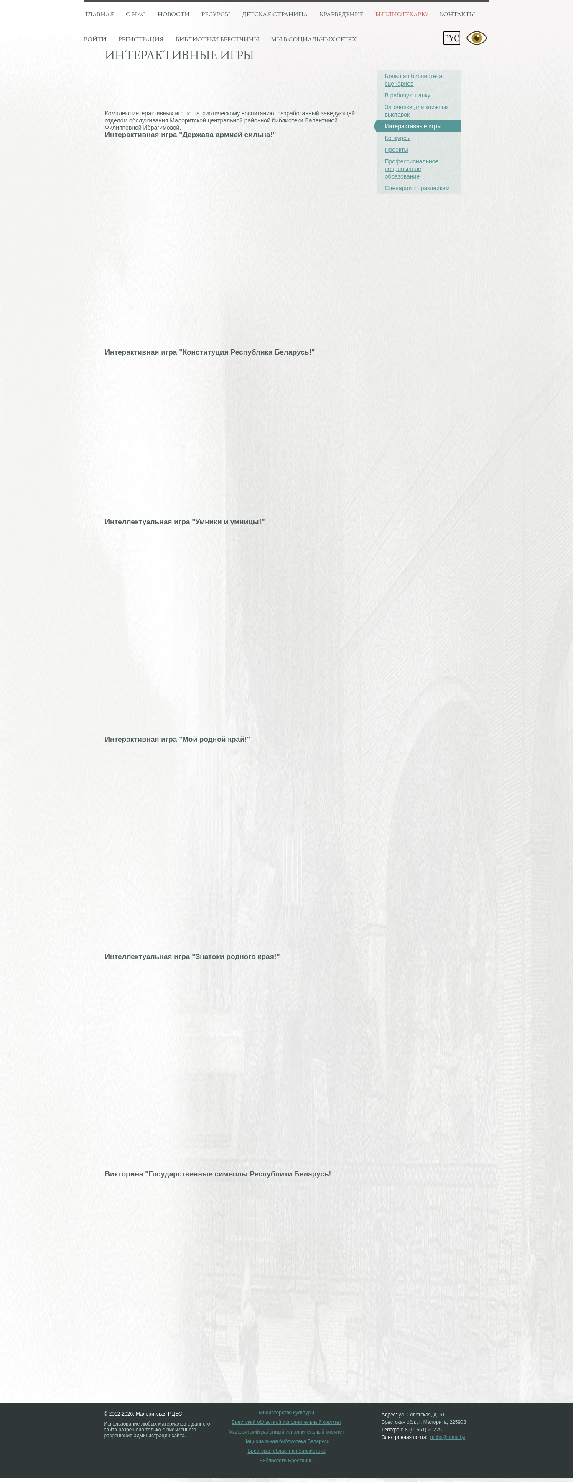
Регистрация (140, 39)
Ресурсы (215, 14)
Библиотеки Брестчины (286, 1461)
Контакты (457, 14)
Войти (95, 39)
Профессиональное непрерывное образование (412, 169)
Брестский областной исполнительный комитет (286, 1422)
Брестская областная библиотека (286, 1451)
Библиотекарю (401, 14)
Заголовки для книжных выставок (417, 111)
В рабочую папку (407, 95)
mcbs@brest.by (448, 1437)
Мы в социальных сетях (314, 39)
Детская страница (275, 14)
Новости (174, 14)
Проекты (396, 149)
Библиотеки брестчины (217, 39)
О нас (135, 14)
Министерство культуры (286, 1413)
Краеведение (342, 14)
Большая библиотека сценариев (414, 80)
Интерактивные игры (409, 126)
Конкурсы (398, 138)
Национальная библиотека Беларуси (287, 1441)
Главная (99, 14)
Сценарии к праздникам (417, 188)
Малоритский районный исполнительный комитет (286, 1432)
